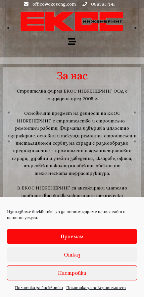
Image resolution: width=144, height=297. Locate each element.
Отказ (72, 255)
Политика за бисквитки (39, 287)
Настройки (72, 273)
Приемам (72, 236)
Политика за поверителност (96, 287)
